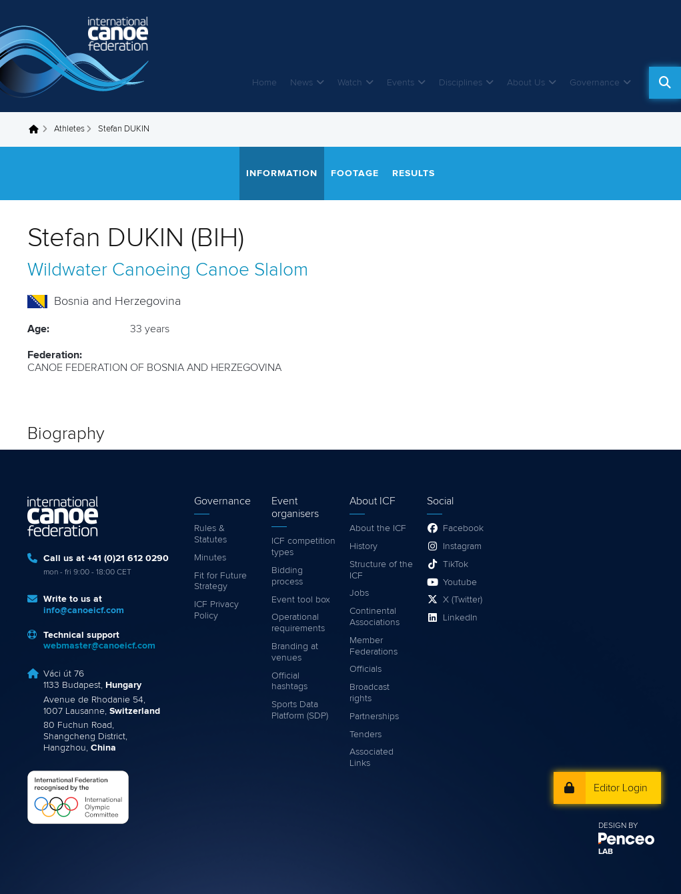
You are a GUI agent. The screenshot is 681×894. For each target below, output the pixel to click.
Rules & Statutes (210, 534)
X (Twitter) (462, 599)
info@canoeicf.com (83, 610)
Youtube (460, 582)
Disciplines (460, 82)
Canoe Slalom (251, 270)
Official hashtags (289, 681)
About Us (526, 82)
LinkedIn (460, 617)
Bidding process (287, 576)
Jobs (359, 593)
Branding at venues (294, 652)
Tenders (366, 734)
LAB (605, 852)
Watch (349, 82)
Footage (355, 173)
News (301, 82)
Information (281, 173)
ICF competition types (303, 546)
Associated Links (372, 757)
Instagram (462, 546)
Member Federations (374, 646)
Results (413, 173)
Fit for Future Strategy (220, 581)
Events (400, 82)
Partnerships (374, 716)
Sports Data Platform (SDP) (299, 710)
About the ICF (378, 528)
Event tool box (300, 599)
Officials (366, 669)
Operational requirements (298, 622)
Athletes (69, 129)
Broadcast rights (370, 693)
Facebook (463, 528)
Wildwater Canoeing (109, 270)
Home (264, 82)
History (364, 546)
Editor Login (621, 788)
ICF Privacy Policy (216, 610)
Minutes (210, 557)
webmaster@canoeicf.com (99, 645)
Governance (595, 82)
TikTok (455, 564)
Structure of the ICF (381, 570)
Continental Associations (375, 616)
